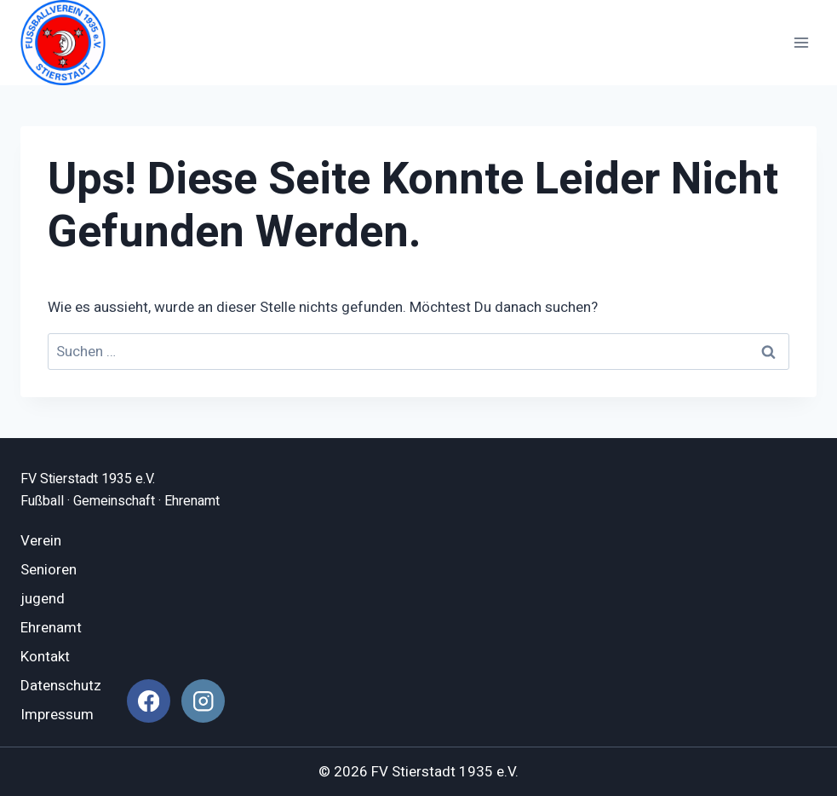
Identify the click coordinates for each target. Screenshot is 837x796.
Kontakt (45, 656)
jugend (42, 598)
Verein (40, 540)
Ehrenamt (51, 627)
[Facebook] (148, 701)
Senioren (48, 569)
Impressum (57, 714)
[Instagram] (203, 701)
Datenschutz (60, 685)
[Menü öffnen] (801, 42)
